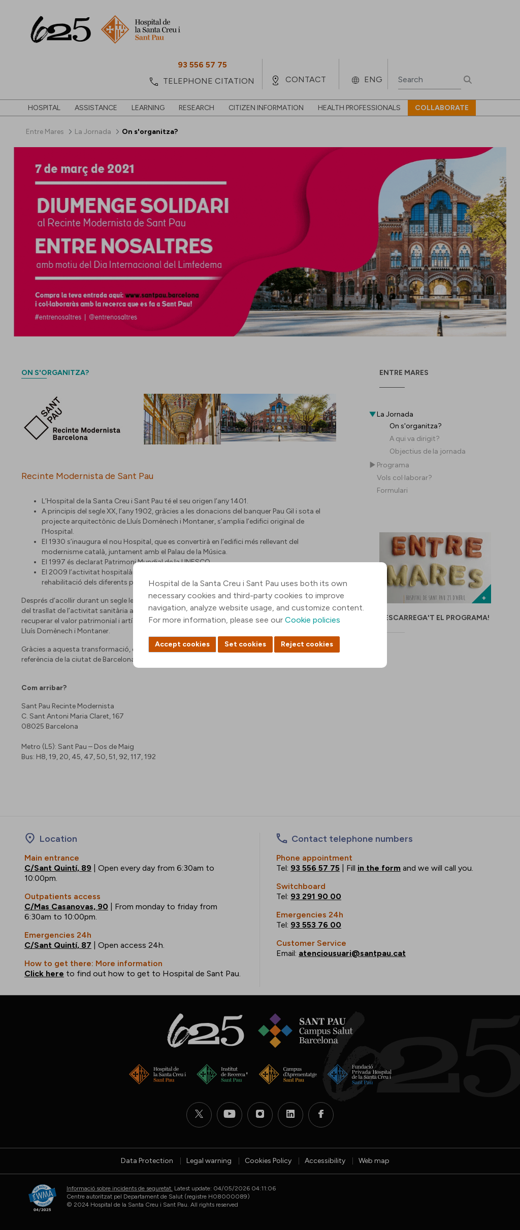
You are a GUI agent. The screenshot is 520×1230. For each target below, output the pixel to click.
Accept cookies (182, 644)
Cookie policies (312, 620)
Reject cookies (307, 644)
